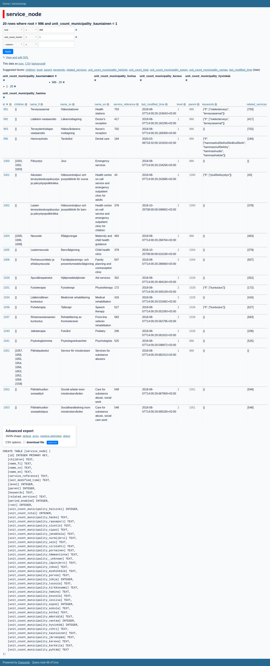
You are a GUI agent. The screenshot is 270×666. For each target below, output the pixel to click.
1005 (6, 249)
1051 (6, 350)
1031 (6, 287)
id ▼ (5, 104)
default (27, 436)
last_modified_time (240, 69)
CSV (28, 63)
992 (5, 119)
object (66, 436)
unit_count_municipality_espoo (169, 69)
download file (33, 442)
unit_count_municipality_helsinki (107, 69)
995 (5, 138)
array (36, 436)
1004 (6, 235)
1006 (6, 259)
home (6, 3)
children (30, 69)
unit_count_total (138, 69)
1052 (6, 389)
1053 (6, 407)
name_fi (35, 104)
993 (5, 128)
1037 (6, 317)
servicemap (19, 3)
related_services (76, 69)
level (39, 69)
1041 (6, 340)
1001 (6, 174)
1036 (6, 307)
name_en (100, 104)
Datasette (24, 662)
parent (48, 69)
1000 (6, 161)
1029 (6, 277)
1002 (6, 205)
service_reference (125, 104)
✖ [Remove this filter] (76, 30)
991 (5, 109)
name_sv (65, 104)
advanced (38, 63)
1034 (6, 297)
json (21, 63)
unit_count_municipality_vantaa (208, 69)
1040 (6, 331)
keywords (59, 69)
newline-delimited (50, 436)
